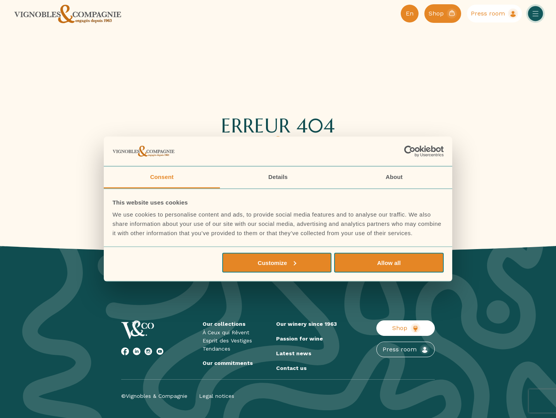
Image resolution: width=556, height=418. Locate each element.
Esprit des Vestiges (227, 340)
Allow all (389, 262)
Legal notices (216, 396)
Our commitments (227, 363)
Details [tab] (278, 177)
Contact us (291, 368)
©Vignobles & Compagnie (154, 396)
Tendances (216, 349)
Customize (277, 262)
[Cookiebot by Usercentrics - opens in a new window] (410, 151)
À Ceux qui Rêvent (225, 332)
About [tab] (394, 177)
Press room (406, 349)
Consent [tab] (162, 177)
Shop (406, 328)
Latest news (293, 353)
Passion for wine (299, 338)
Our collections (223, 324)
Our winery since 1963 (306, 324)
